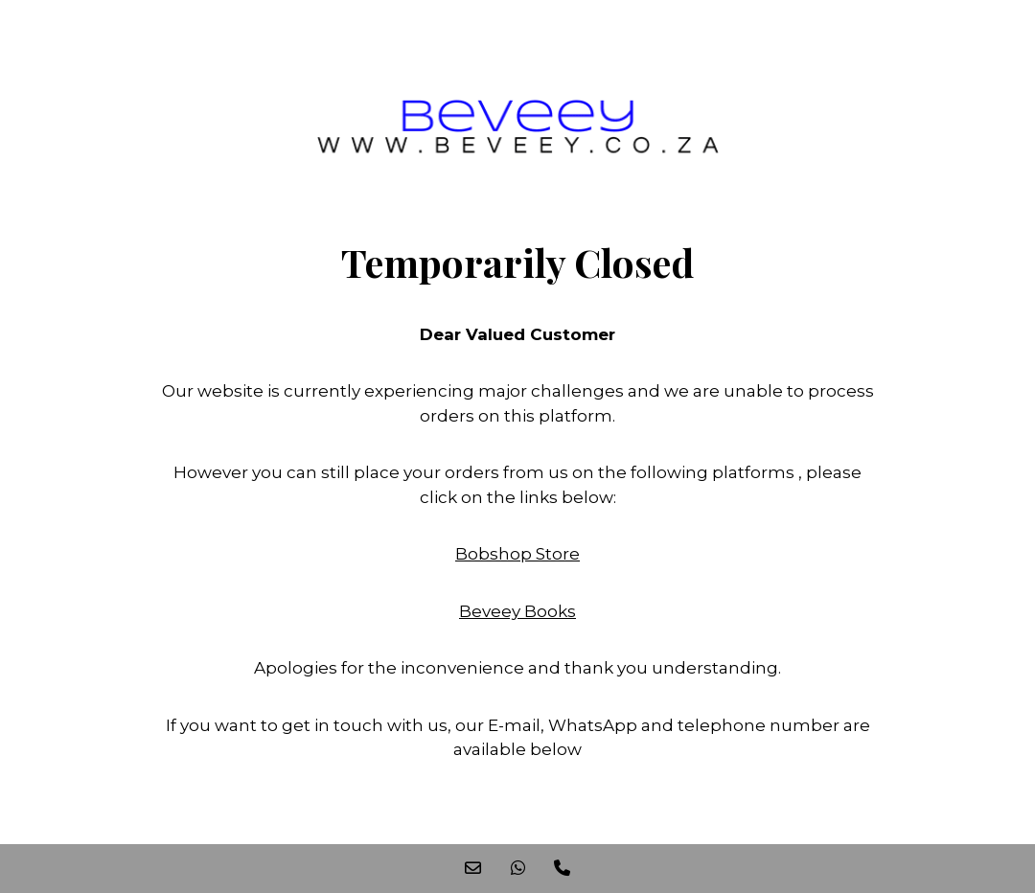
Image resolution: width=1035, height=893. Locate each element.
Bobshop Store (517, 553)
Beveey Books (517, 611)
